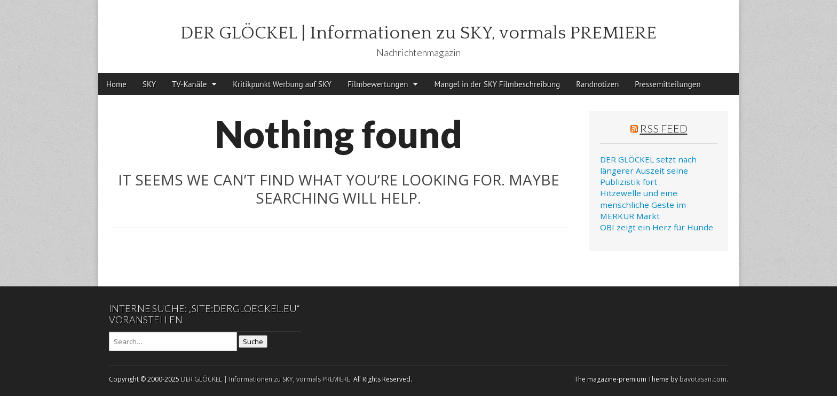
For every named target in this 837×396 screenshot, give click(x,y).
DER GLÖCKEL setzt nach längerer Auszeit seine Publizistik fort (648, 171)
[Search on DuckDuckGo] (173, 341)
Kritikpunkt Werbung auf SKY (282, 84)
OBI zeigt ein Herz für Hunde (656, 227)
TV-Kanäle (189, 84)
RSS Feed (664, 128)
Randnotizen (597, 84)
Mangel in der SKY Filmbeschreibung (497, 84)
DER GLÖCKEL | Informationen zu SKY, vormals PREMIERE (418, 33)
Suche (253, 341)
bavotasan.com (703, 379)
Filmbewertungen (378, 84)
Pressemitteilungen (667, 84)
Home (116, 84)
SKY (149, 84)
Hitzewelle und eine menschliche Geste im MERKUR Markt (643, 204)
